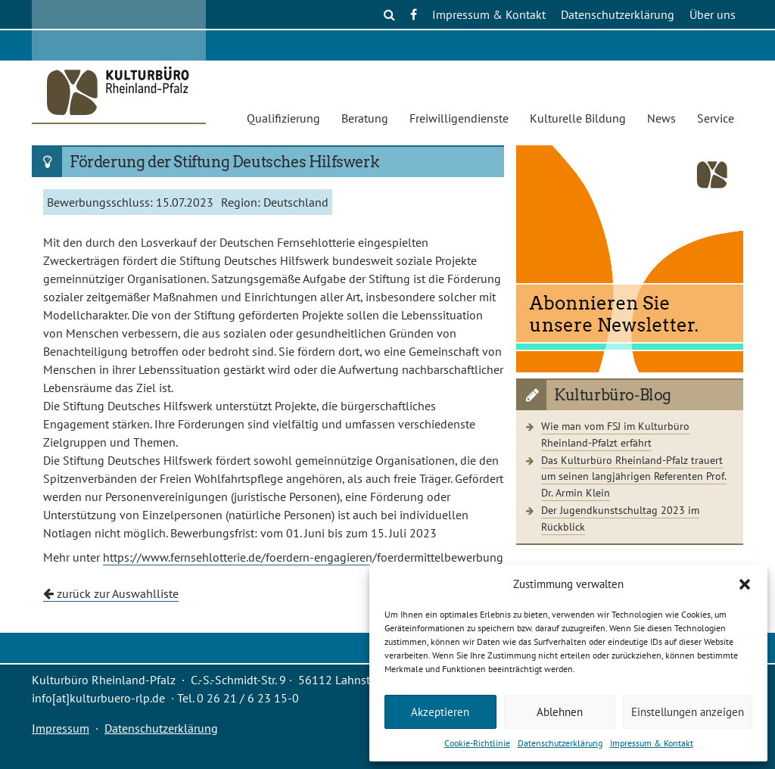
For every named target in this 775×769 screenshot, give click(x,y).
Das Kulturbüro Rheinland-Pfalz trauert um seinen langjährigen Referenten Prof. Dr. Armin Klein (634, 476)
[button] (744, 584)
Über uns (712, 14)
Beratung (364, 118)
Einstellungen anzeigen (687, 712)
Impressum (60, 728)
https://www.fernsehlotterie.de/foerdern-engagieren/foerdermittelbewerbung (303, 557)
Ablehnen (560, 712)
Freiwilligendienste (459, 118)
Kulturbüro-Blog (612, 395)
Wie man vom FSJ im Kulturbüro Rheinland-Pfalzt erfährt (615, 434)
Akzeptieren (440, 712)
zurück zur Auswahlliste (111, 593)
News (661, 118)
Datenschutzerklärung (560, 743)
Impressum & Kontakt (651, 743)
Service (715, 118)
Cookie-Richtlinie (477, 743)
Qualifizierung (283, 118)
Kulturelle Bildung (578, 118)
